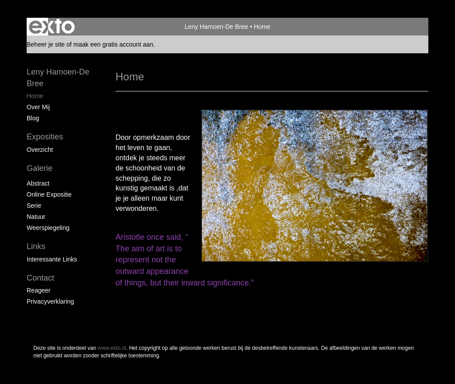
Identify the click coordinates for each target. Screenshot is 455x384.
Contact (40, 277)
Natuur (36, 216)
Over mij (38, 107)
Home (35, 95)
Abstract (38, 183)
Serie (34, 205)
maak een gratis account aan (113, 44)
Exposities (45, 136)
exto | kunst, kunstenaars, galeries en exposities (52, 27)
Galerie (39, 168)
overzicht (40, 149)
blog (33, 118)
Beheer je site (46, 44)
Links (36, 246)
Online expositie (49, 194)
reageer (39, 290)
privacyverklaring (50, 301)
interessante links (52, 259)
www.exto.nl (112, 348)
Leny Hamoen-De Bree (216, 26)
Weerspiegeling (48, 227)
